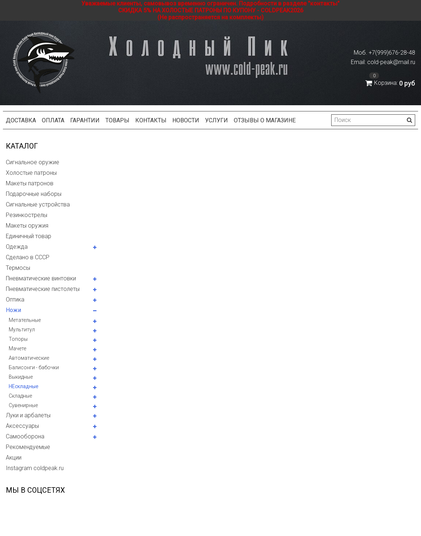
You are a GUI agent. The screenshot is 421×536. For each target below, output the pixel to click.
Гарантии (85, 120)
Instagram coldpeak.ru (35, 468)
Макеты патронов (29, 183)
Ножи (13, 310)
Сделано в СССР (27, 257)
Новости (185, 120)
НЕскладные (24, 386)
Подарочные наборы (33, 193)
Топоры (18, 339)
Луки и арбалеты (28, 415)
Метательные (25, 320)
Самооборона (25, 436)
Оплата (53, 120)
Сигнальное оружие (32, 162)
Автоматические (29, 358)
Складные (20, 396)
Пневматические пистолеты (43, 288)
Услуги (216, 120)
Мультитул (22, 329)
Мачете (17, 348)
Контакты (151, 120)
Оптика (15, 299)
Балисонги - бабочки (34, 367)
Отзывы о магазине (265, 120)
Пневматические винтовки (41, 278)
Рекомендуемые (28, 447)
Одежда (17, 246)
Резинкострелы (26, 215)
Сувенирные (23, 405)
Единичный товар (28, 236)
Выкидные (21, 377)
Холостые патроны (31, 172)
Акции (13, 457)
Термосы (18, 267)
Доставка (21, 120)
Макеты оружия (27, 225)
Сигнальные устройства (38, 204)
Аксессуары (22, 425)
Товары (117, 120)
